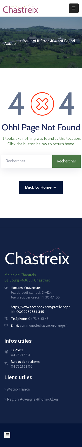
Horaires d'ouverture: (26, 288)
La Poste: (21, 352)
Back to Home (41, 187)
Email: (39, 326)
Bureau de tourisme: (25, 364)
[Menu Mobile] (74, 8)
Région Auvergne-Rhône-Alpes (33, 399)
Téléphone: (30, 319)
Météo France (18, 389)
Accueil (10, 43)
